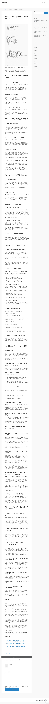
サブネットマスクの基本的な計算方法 (12, 42)
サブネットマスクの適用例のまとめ (12, 56)
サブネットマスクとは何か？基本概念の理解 (12, 26)
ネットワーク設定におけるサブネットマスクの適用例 (14, 52)
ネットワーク (7, 652)
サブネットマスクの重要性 (11, 29)
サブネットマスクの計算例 (11, 44)
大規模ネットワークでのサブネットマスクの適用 (14, 54)
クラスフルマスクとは (10, 37)
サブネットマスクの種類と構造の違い (11, 36)
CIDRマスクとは (9, 38)
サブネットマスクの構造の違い (11, 39)
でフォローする (10, 659)
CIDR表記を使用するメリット (11, 50)
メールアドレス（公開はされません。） (22, 684)
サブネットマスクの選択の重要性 (12, 40)
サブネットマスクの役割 (10, 28)
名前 (5, 684)
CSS (36, 47)
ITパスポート (37, 55)
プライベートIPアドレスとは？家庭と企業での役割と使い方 (16, 645)
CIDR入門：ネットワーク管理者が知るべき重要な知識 (15, 641)
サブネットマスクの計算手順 (11, 43)
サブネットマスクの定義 (10, 27)
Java (36, 58)
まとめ (7, 65)
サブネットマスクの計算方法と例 (11, 41)
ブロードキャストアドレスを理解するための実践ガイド (15, 644)
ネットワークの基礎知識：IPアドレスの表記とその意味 (15, 642)
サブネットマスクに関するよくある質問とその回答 (13, 57)
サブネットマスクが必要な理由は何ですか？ (13, 58)
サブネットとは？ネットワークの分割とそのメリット (15, 639)
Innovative (4, 2)
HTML (36, 50)
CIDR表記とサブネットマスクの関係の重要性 (13, 51)
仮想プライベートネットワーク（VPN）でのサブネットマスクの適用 (17, 55)
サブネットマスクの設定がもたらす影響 (13, 35)
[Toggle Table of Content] (25, 25)
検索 (34, 11)
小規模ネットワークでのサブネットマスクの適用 (14, 53)
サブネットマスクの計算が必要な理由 (12, 45)
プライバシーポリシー (45, 701)
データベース (37, 63)
